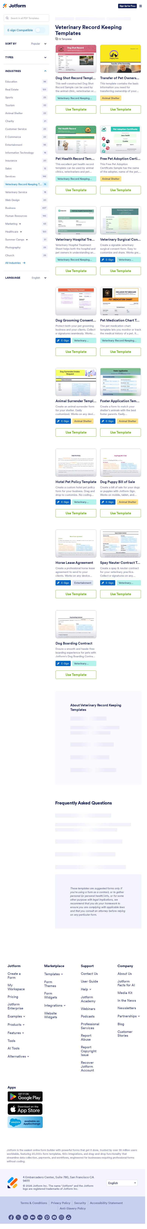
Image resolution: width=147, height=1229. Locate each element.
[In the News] (127, 1001)
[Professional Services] (91, 1026)
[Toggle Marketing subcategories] (20, 224)
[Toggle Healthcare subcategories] (21, 232)
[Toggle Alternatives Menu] (19, 1056)
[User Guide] (89, 981)
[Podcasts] (87, 1016)
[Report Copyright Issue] (91, 1051)
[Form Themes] (54, 984)
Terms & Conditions (33, 1203)
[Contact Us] (89, 974)
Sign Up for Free (127, 6)
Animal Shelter (111, 98)
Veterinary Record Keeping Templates (88, 30)
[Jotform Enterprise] (18, 1006)
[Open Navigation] (141, 6)
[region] (26, 160)
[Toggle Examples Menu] (17, 1016)
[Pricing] (13, 997)
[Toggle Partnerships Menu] (129, 1016)
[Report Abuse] (91, 1037)
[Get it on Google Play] (25, 1096)
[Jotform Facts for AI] (128, 983)
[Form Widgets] (54, 995)
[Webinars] (88, 1009)
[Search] (7, 18)
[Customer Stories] (128, 1033)
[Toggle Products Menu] (16, 1025)
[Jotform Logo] (14, 6)
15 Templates (65, 39)
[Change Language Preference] (122, 1183)
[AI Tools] (13, 1048)
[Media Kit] (125, 993)
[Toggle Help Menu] (86, 989)
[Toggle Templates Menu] (53, 974)
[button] (26, 44)
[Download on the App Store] (25, 1109)
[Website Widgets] (54, 1015)
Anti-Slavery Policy (73, 1208)
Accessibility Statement (106, 1203)
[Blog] (121, 1024)
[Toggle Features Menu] (16, 1033)
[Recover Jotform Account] (91, 1066)
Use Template (76, 109)
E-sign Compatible (40, 30)
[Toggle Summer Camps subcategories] (27, 239)
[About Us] (125, 974)
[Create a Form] (18, 975)
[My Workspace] (18, 987)
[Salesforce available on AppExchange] (25, 1122)
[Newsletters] (127, 1008)
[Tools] (11, 1041)
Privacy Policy (60, 1203)
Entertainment (83, 583)
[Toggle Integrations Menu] (55, 1005)
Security (80, 1203)
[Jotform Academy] (91, 999)
